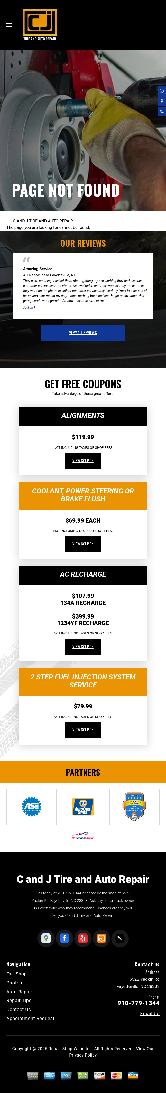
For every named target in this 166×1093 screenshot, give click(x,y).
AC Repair (31, 275)
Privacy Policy (83, 1055)
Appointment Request (30, 1018)
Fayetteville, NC (63, 275)
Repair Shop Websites (70, 1048)
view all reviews (83, 332)
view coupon (83, 460)
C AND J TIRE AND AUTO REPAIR (43, 221)
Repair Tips (19, 1000)
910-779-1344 (69, 893)
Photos (14, 982)
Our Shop (16, 973)
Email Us (150, 1013)
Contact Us (18, 1009)
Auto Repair (19, 991)
